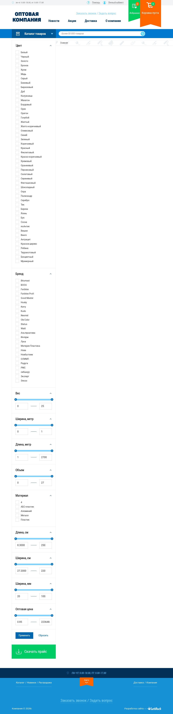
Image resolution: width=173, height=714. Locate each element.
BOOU (24, 285)
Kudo (23, 311)
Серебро (25, 200)
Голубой (25, 117)
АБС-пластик (27, 506)
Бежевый (25, 83)
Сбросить (43, 635)
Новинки (31, 682)
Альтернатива (28, 333)
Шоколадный (27, 187)
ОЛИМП (25, 359)
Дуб (23, 91)
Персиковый (27, 170)
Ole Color (25, 320)
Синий (24, 135)
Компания (151, 682)
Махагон (25, 100)
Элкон (24, 380)
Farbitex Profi (27, 293)
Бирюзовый (27, 87)
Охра (23, 191)
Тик (22, 204)
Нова (23, 350)
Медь (23, 74)
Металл (25, 515)
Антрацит (26, 239)
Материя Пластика (30, 346)
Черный (25, 56)
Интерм (24, 337)
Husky (24, 302)
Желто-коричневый (31, 126)
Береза (24, 209)
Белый (24, 52)
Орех (23, 109)
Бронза (24, 65)
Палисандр (26, 196)
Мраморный (27, 261)
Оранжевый (27, 165)
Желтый (25, 122)
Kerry (23, 306)
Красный (25, 148)
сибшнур (25, 372)
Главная (64, 42)
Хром (23, 70)
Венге (24, 235)
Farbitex (25, 289)
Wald (23, 328)
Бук (23, 217)
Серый (24, 78)
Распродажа (45, 682)
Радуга (24, 363)
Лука (23, 341)
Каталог (20, 682)
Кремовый (26, 161)
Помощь (96, 2)
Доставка (91, 21)
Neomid (24, 315)
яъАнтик (25, 226)
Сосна (24, 222)
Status (24, 324)
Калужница (26, 96)
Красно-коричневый (31, 157)
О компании (113, 21)
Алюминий (26, 511)
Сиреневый (26, 178)
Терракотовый (28, 252)
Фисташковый (28, 183)
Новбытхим (27, 354)
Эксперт (25, 376)
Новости (53, 21)
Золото (24, 61)
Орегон (24, 113)
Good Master (27, 298)
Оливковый (27, 130)
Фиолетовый (27, 152)
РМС (23, 367)
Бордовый (26, 104)
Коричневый (27, 143)
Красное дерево (29, 244)
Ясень (24, 213)
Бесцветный (27, 257)
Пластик (25, 520)
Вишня (24, 231)
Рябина (24, 248)
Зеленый (25, 139)
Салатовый (26, 174)
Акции (72, 21)
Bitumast (25, 280)
